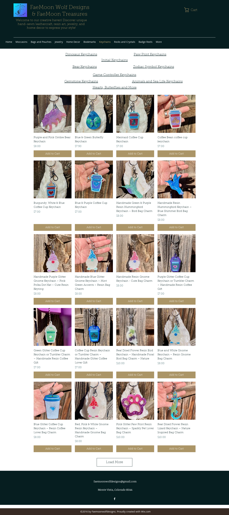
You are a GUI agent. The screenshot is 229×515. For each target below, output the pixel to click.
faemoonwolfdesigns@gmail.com (115, 481)
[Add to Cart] (53, 153)
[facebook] (114, 498)
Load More (114, 462)
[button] (193, 9)
